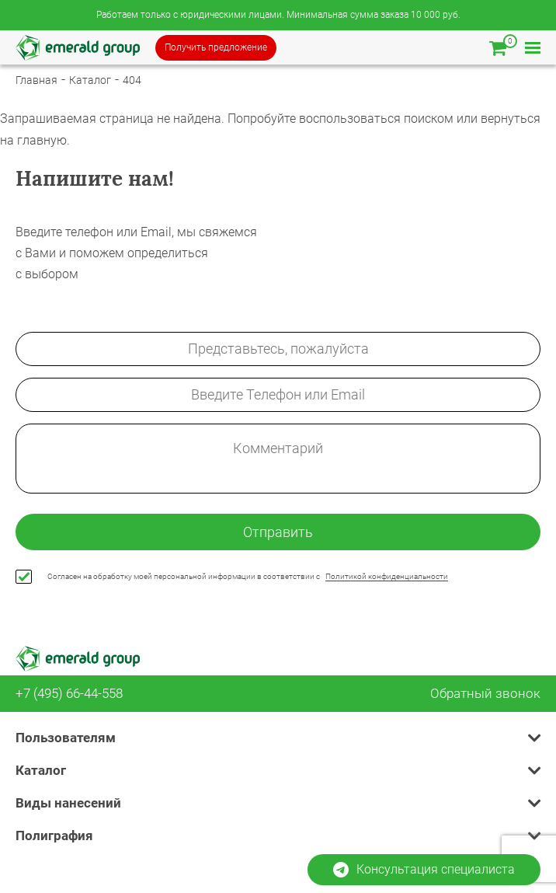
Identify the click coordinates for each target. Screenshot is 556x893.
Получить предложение (216, 47)
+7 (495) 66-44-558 (69, 693)
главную (42, 140)
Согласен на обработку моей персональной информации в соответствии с (247, 576)
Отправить (278, 532)
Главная (36, 80)
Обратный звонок (485, 693)
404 (132, 80)
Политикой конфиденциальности (386, 576)
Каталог (90, 80)
